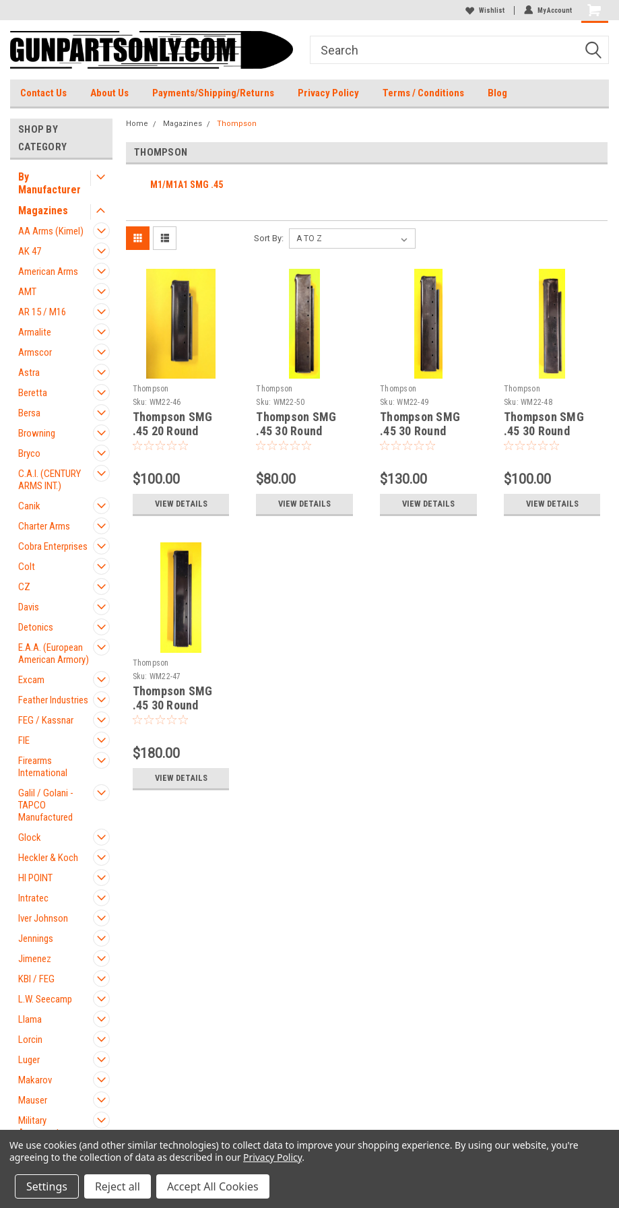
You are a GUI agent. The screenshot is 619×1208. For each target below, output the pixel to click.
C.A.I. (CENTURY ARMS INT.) (49, 480)
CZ (24, 587)
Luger (29, 1060)
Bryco (29, 453)
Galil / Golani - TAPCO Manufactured (45, 805)
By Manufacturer (49, 183)
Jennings (35, 938)
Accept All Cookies (213, 1186)
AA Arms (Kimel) (51, 231)
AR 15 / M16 (42, 312)
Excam (31, 680)
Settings (46, 1186)
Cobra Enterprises (53, 546)
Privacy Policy (328, 93)
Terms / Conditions (423, 93)
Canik (29, 506)
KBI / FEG (36, 979)
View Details (181, 504)
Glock (29, 837)
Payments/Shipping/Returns (213, 93)
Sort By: (269, 238)
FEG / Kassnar (45, 720)
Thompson (237, 123)
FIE (24, 740)
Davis (28, 607)
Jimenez (34, 959)
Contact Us (43, 93)
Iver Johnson (43, 918)
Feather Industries (53, 700)
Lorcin (30, 1040)
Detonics (35, 627)
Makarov (35, 1080)
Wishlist (484, 10)
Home (137, 123)
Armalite (34, 332)
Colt (26, 567)
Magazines (43, 210)
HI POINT (35, 878)
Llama (30, 1019)
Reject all (117, 1186)
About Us (109, 93)
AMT (27, 292)
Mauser (32, 1100)
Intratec (33, 898)
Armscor (35, 352)
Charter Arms (44, 526)
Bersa (29, 413)
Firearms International (42, 767)
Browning (36, 433)
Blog (497, 93)
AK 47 (29, 251)
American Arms (48, 271)
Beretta (32, 393)
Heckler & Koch (48, 858)
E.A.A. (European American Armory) (53, 653)
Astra (29, 373)
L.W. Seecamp (45, 999)
